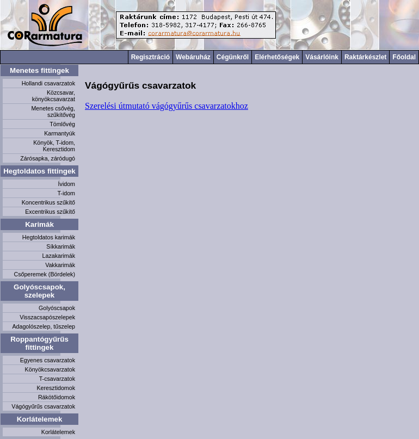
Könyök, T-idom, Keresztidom (54, 145)
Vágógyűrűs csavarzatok (43, 406)
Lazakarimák (58, 255)
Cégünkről (233, 57)
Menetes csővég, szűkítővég (53, 111)
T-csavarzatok (57, 378)
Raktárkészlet (365, 57)
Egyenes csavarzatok (47, 360)
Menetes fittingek (39, 70)
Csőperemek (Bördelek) (44, 274)
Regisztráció (150, 57)
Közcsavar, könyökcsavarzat (53, 95)
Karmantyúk (59, 133)
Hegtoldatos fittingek (39, 171)
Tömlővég (62, 124)
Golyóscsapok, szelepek (39, 291)
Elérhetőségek (277, 57)
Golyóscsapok (57, 308)
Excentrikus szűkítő (50, 211)
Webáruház (193, 57)
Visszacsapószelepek (47, 317)
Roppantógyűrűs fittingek (39, 343)
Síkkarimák (60, 246)
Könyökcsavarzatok (50, 369)
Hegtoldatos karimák (48, 237)
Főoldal (404, 57)
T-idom (66, 193)
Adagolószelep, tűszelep (43, 326)
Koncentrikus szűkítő (48, 202)
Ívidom (66, 184)
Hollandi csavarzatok (48, 83)
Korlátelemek (40, 419)
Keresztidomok (56, 388)
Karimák (39, 224)
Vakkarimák (60, 265)
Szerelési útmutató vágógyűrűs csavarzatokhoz (166, 105)
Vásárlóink (321, 57)
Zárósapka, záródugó (47, 158)
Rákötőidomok (56, 397)
